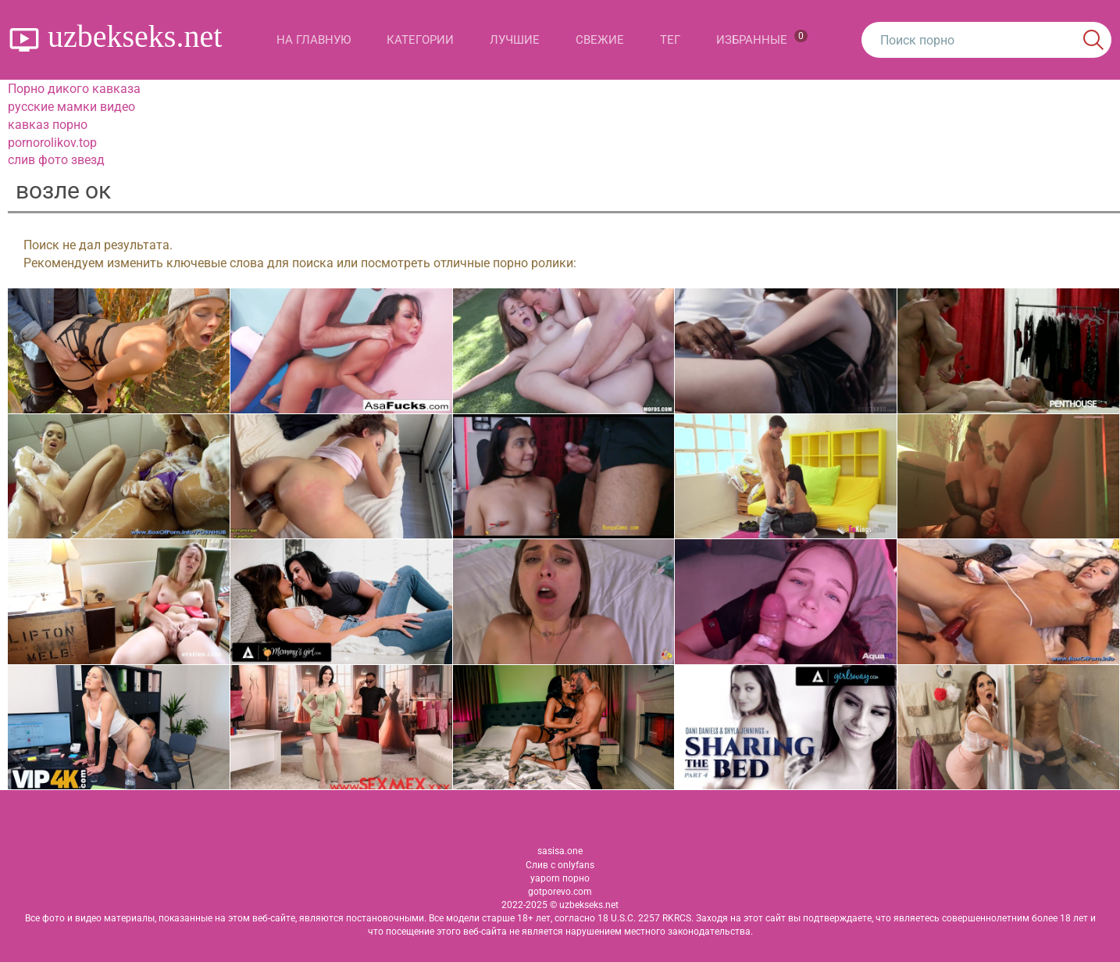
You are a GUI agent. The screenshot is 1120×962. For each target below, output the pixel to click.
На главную (313, 40)
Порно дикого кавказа (74, 88)
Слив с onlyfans (560, 865)
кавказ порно (47, 124)
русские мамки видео (71, 106)
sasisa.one (560, 851)
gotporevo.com (560, 891)
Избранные (762, 38)
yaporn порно (560, 878)
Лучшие (515, 40)
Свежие (600, 40)
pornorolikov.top (52, 142)
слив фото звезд (56, 159)
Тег (670, 40)
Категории (420, 40)
